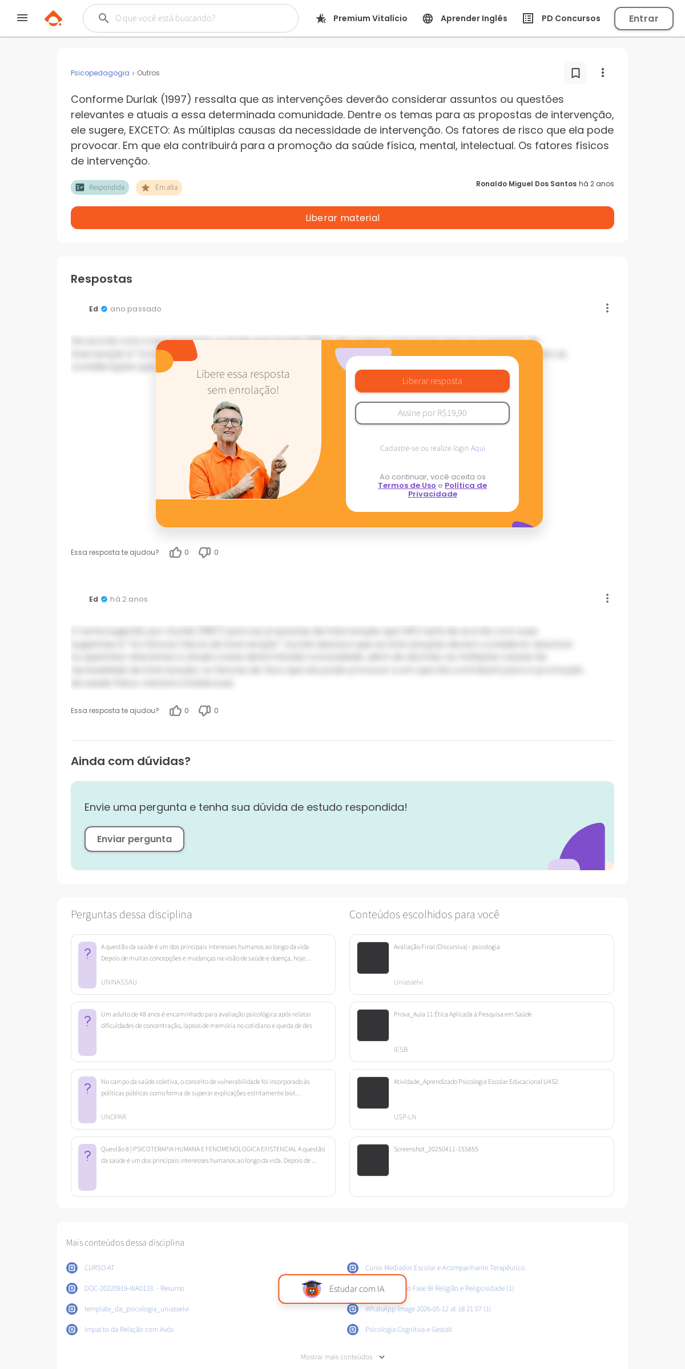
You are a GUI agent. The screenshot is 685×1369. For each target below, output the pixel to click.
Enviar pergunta (134, 809)
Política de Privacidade (447, 460)
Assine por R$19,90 (432, 383)
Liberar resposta (432, 351)
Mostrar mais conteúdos (343, 1327)
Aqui (478, 419)
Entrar (644, 18)
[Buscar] (189, 18)
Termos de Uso (407, 455)
